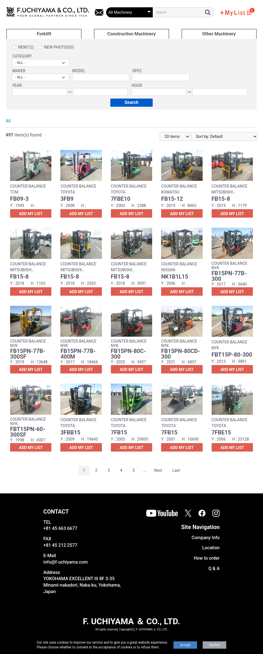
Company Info (205, 537)
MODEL (78, 71)
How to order (206, 558)
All (8, 121)
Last (176, 470)
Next (158, 470)
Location (210, 547)
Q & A (214, 568)
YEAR (17, 85)
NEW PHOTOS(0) (59, 47)
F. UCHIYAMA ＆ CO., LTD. (131, 621)
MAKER (18, 71)
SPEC (137, 71)
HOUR (136, 85)
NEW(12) (26, 47)
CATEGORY (22, 56)
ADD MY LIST (31, 213)
